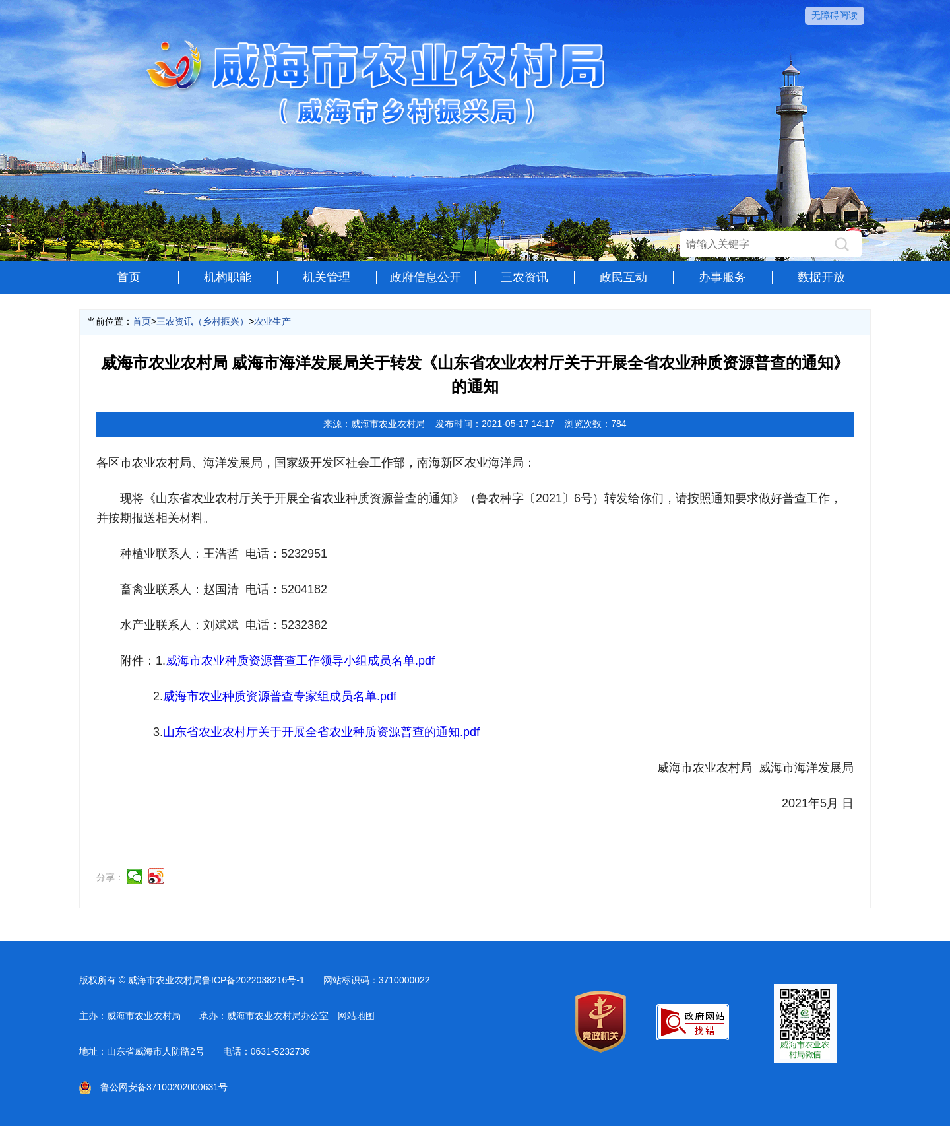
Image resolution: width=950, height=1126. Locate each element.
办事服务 (722, 277)
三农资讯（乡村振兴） (202, 321)
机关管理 (326, 277)
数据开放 (821, 277)
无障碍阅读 (834, 15)
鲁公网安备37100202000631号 (153, 1087)
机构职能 (227, 277)
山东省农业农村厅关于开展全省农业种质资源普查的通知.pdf (321, 732)
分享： (110, 877)
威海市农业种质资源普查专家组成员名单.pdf (279, 696)
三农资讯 (524, 277)
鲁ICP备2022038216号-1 (253, 980)
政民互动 (623, 277)
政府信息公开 (425, 277)
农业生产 (272, 321)
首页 (129, 277)
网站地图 (356, 1015)
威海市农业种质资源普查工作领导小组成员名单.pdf (300, 660)
